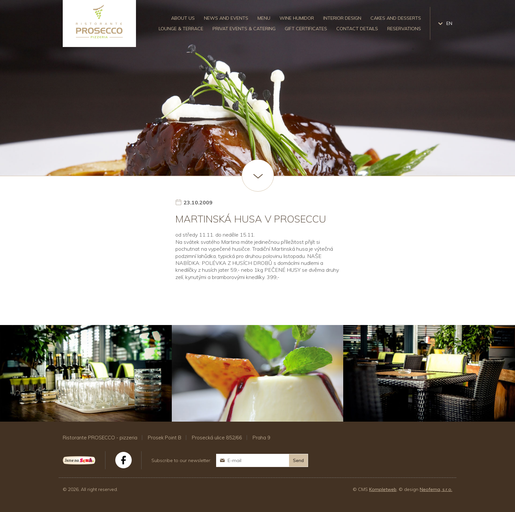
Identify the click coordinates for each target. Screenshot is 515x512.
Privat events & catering (244, 29)
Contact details (357, 29)
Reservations (404, 29)
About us (183, 18)
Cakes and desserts (395, 18)
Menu (264, 18)
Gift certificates (306, 29)
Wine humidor (297, 18)
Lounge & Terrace (181, 29)
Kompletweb (382, 489)
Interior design (342, 18)
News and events (226, 18)
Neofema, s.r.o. (436, 489)
